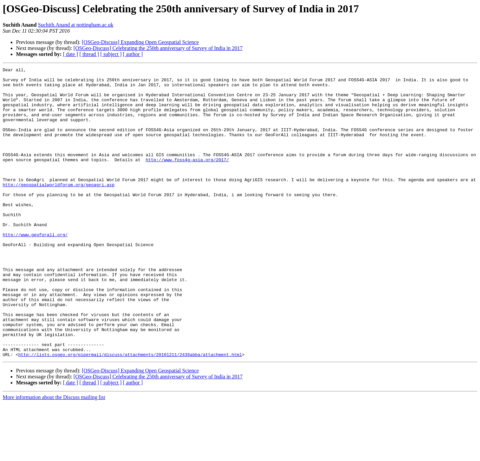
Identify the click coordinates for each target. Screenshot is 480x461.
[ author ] (133, 54)
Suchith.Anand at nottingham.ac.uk (75, 25)
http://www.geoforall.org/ (35, 268)
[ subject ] (111, 54)
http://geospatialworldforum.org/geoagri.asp (58, 209)
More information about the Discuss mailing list (54, 455)
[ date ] (70, 54)
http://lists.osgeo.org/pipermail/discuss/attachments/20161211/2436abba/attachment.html (130, 412)
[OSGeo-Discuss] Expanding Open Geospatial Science (140, 42)
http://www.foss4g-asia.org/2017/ (187, 179)
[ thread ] (89, 54)
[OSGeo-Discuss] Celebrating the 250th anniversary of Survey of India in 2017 (157, 48)
